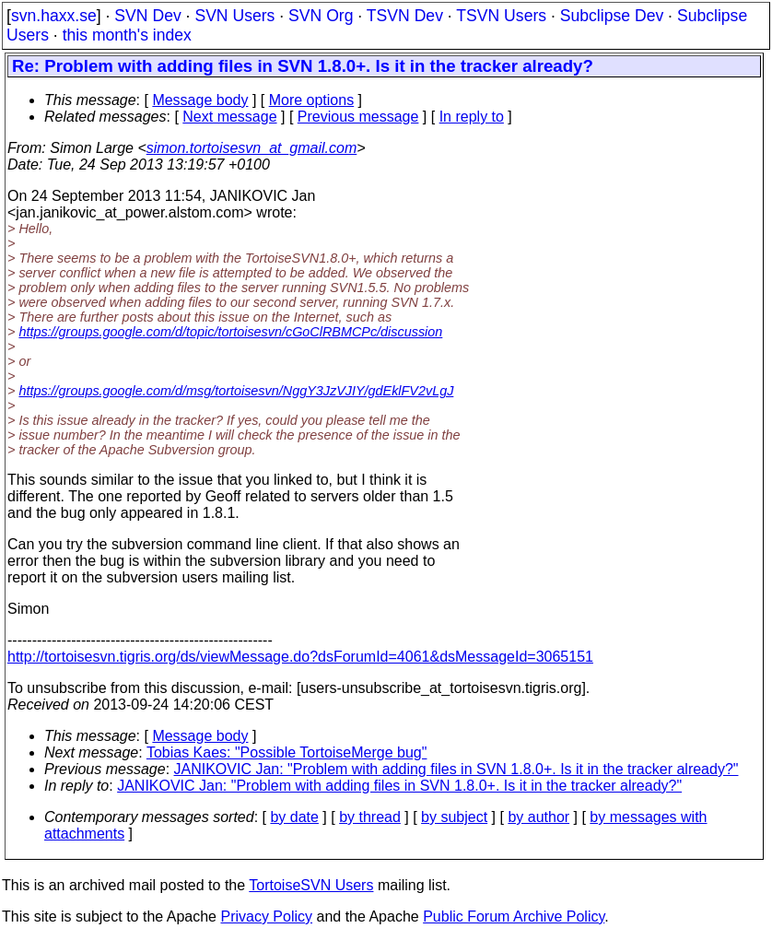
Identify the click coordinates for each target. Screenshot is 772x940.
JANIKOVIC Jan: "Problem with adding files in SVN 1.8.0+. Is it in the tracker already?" (456, 769)
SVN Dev (147, 15)
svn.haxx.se (54, 15)
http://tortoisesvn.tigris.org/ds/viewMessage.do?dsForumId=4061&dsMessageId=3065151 (300, 656)
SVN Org (320, 15)
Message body (200, 100)
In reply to (471, 116)
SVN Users (234, 15)
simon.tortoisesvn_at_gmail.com (251, 148)
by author (538, 817)
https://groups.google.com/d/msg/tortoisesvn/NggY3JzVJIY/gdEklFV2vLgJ (235, 390)
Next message (229, 116)
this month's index (127, 35)
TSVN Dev (405, 15)
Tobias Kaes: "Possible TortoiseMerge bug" (286, 752)
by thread (370, 817)
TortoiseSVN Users (311, 885)
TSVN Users (501, 15)
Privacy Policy (266, 916)
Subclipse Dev (611, 15)
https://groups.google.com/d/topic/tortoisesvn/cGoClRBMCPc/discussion (230, 331)
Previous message (358, 116)
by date (294, 817)
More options (312, 100)
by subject (454, 817)
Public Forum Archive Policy (513, 916)
